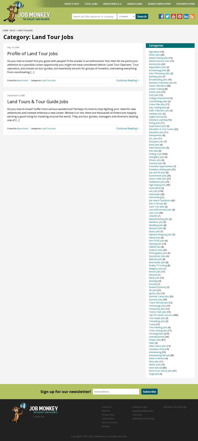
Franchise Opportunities (161, 166)
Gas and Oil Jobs (157, 172)
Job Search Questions (159, 200)
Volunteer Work (156, 349)
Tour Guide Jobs (157, 318)
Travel (152, 324)
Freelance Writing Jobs (160, 169)
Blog (12, 30)
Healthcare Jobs (157, 181)
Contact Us (107, 407)
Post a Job (137, 414)
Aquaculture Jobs (157, 67)
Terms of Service (110, 422)
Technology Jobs (157, 305)
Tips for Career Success (161, 315)
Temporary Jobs (157, 308)
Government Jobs (157, 175)
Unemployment (156, 336)
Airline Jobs (154, 54)
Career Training (156, 88)
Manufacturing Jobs (158, 218)
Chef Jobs (154, 95)
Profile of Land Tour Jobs (32, 53)
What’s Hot (72, 3)
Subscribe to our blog (192, 16)
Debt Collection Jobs (159, 110)
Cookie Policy (108, 418)
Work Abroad (155, 367)
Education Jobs (156, 132)
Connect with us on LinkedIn (185, 16)
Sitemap (106, 426)
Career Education (157, 85)
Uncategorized (156, 333)
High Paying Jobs (157, 184)
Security (153, 284)
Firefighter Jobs (156, 157)
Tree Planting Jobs (158, 327)
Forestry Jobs (155, 163)
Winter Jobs (154, 364)
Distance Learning (158, 119)
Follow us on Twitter (167, 16)
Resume (153, 274)
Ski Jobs (153, 290)
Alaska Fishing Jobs (158, 57)
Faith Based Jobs (157, 147)
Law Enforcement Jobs (160, 209)
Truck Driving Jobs (158, 330)
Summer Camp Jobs (159, 296)
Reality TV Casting (158, 265)
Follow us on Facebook (161, 16)
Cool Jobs (91, 3)
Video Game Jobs (157, 345)
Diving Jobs (154, 122)
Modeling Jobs (156, 225)
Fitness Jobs (155, 160)
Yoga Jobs (154, 373)
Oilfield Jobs (155, 246)
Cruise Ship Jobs (157, 104)
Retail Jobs (154, 277)
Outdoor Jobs (155, 249)
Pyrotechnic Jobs (157, 256)
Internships (154, 194)
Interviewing (155, 197)
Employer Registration (143, 410)
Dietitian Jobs (155, 113)
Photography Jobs (158, 253)
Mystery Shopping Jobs (160, 234)
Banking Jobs (155, 76)
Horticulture (155, 187)
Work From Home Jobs (160, 370)
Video (152, 342)
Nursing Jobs (155, 243)
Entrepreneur (155, 135)
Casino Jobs (155, 91)
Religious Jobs (156, 268)
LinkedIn (153, 215)
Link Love (154, 212)
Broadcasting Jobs (158, 79)
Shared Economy (157, 287)
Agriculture (154, 51)
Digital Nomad (156, 116)
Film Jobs (153, 150)
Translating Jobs (157, 321)
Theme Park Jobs (157, 311)
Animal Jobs (155, 64)
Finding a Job (155, 153)
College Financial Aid (159, 98)
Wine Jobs (154, 361)
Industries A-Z (112, 3)
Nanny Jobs (154, 237)
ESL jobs (153, 138)
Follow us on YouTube (173, 16)
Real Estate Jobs (157, 262)
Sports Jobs (154, 293)
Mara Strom (22, 80)
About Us (106, 410)
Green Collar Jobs (157, 178)
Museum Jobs (156, 228)
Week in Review (157, 358)
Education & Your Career (161, 129)
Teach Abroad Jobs (158, 302)
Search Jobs (134, 3)
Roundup (153, 280)
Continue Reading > (127, 80)
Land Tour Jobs (49, 80)
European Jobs (156, 141)
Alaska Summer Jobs (159, 60)
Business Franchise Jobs (161, 82)
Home (5, 30)
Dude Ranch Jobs (157, 126)
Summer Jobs (155, 299)
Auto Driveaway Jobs (159, 73)
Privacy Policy (108, 414)
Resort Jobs (155, 271)
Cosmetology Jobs (158, 101)
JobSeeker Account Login (175, 407)
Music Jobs (154, 231)
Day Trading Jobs (157, 107)
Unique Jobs (155, 339)
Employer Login (140, 407)
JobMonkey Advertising (143, 418)
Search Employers (159, 3)
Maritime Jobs (156, 222)
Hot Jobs (153, 191)
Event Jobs (154, 144)
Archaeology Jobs (157, 70)
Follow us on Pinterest (179, 16)
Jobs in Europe (156, 203)
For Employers (185, 3)
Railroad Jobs (155, 259)
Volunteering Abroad (159, 355)
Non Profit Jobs (156, 240)
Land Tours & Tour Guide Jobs (37, 101)
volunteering (155, 352)
